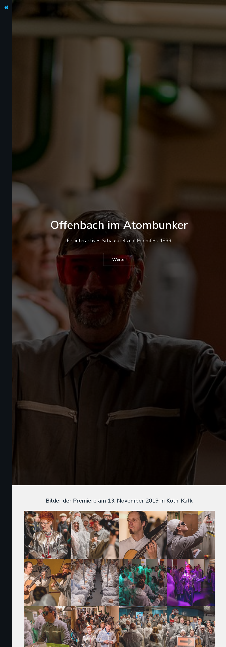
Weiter (119, 260)
